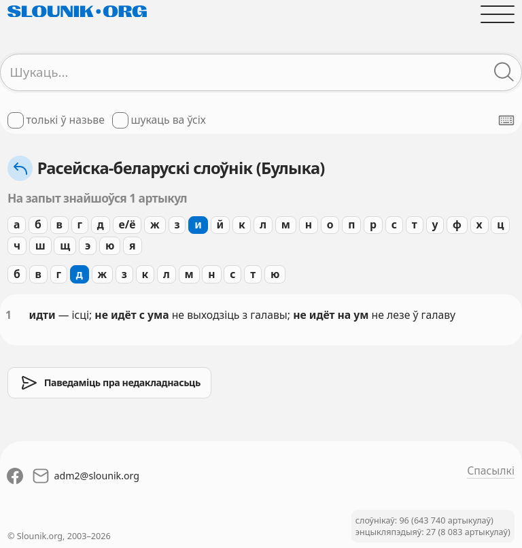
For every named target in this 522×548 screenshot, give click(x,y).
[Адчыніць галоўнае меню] (497, 14)
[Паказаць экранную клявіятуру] (506, 120)
